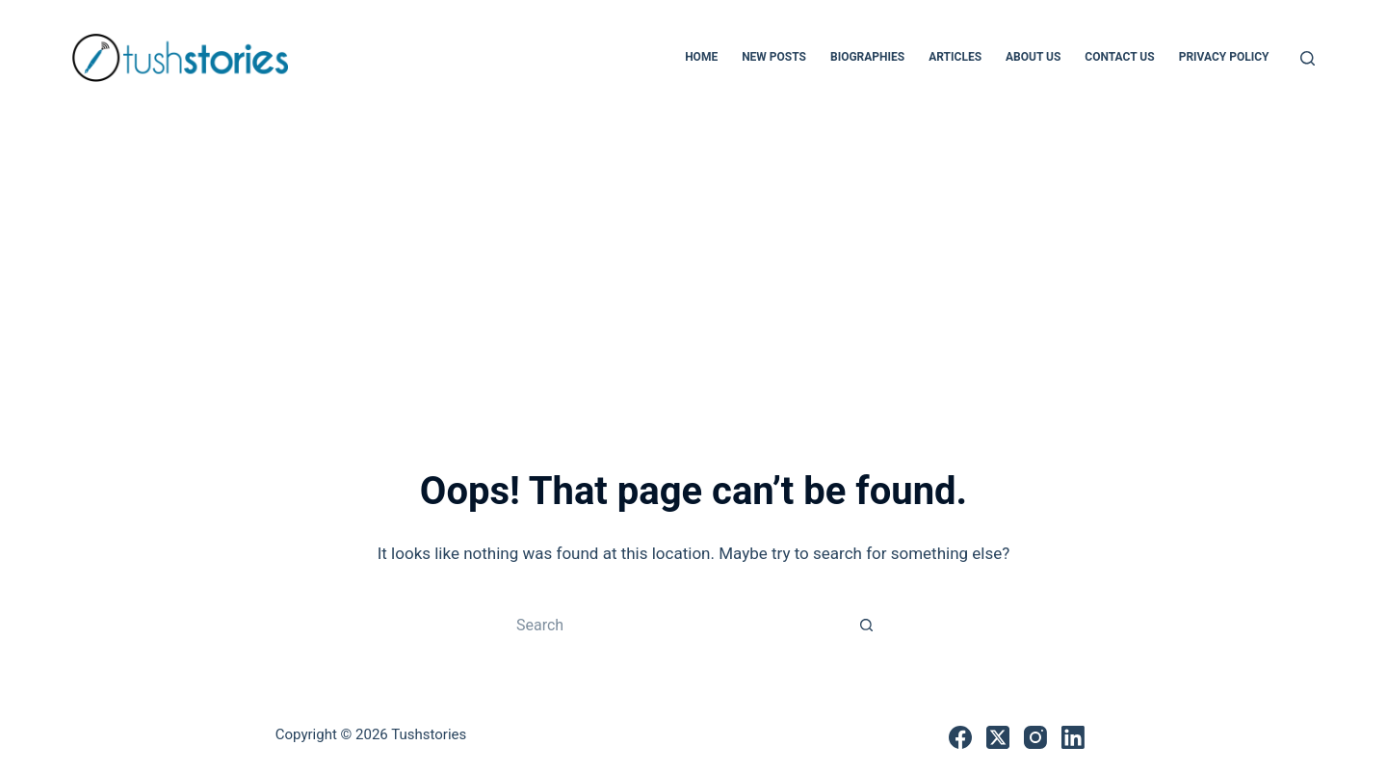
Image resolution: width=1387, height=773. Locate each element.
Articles (955, 57)
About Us (1033, 57)
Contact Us (1119, 57)
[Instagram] (1035, 737)
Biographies (867, 57)
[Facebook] (960, 737)
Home (701, 57)
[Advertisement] (693, 260)
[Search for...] (674, 624)
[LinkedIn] (1073, 737)
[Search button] (867, 624)
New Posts (774, 57)
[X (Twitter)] (997, 737)
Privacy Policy (1224, 57)
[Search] (1307, 58)
